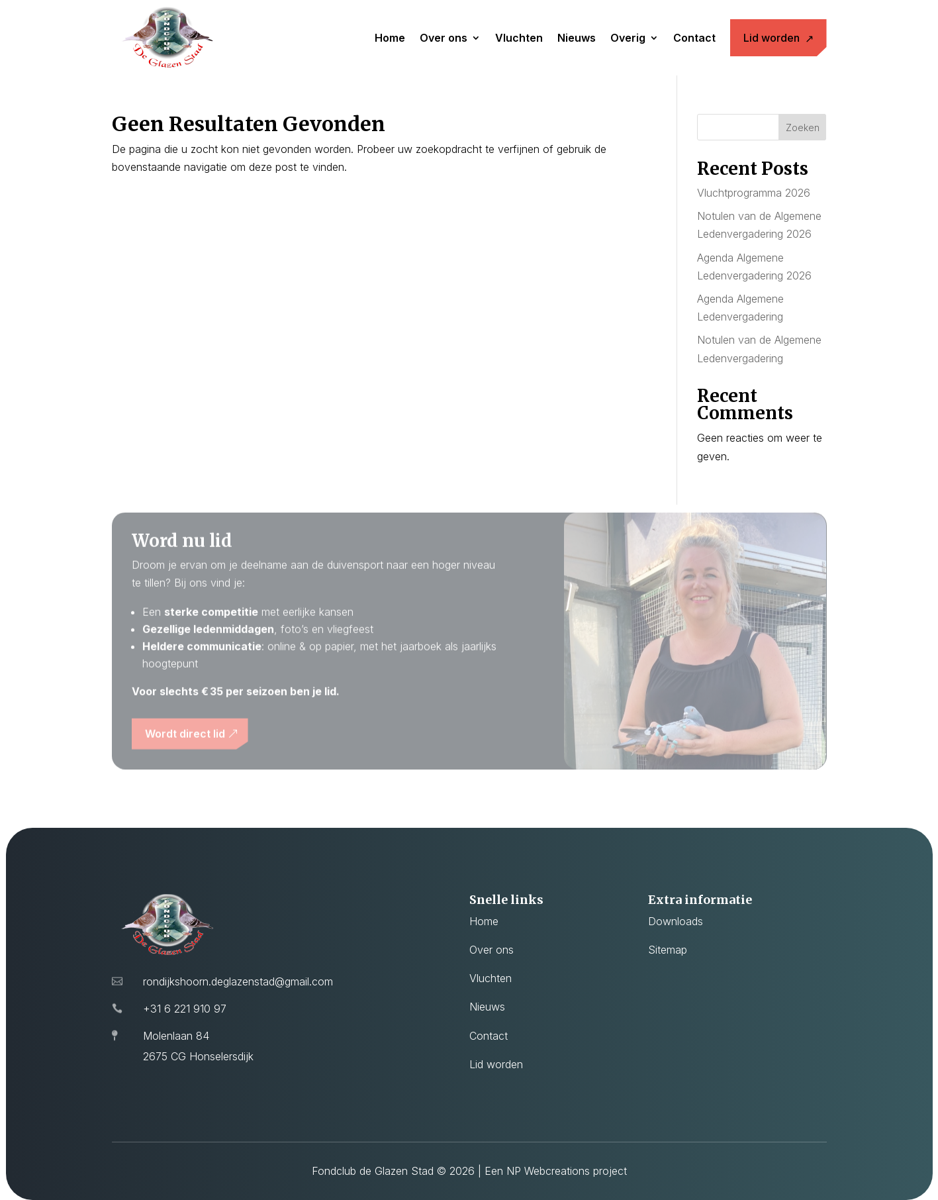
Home (390, 37)
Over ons (443, 37)
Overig (627, 37)
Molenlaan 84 (176, 1035)
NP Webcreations (548, 1170)
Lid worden (771, 37)
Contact (694, 37)
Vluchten (519, 37)
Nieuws (576, 37)
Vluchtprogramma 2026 (753, 192)
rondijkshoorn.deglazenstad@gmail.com (238, 981)
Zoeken (803, 127)
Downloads (675, 921)
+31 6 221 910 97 (184, 1008)
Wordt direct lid (185, 739)
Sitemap (667, 949)
